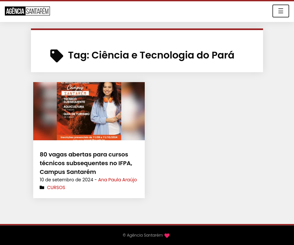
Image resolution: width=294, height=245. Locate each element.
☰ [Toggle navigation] (281, 11)
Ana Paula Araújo (117, 179)
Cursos (56, 187)
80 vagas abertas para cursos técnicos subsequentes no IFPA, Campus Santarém (86, 163)
